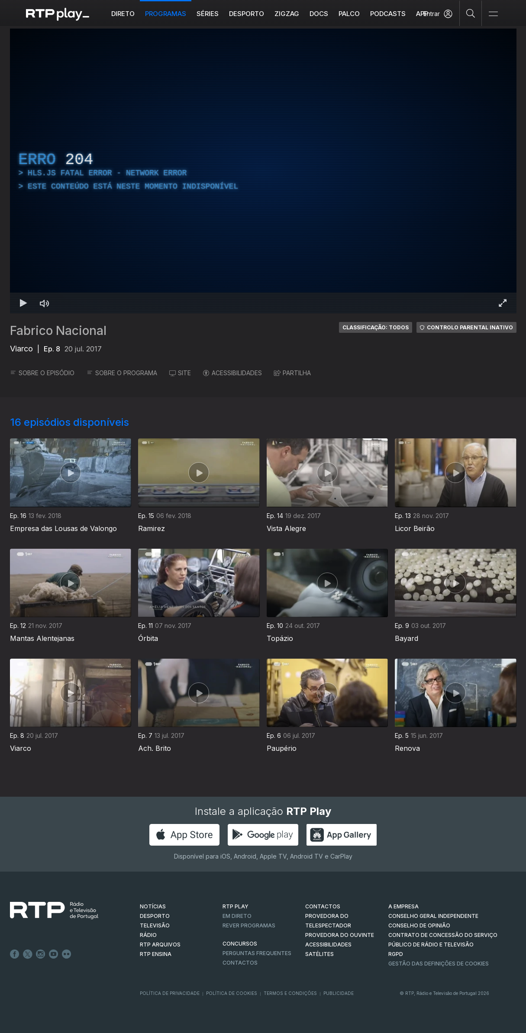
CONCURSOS (240, 943)
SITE (180, 373)
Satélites (319, 954)
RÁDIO (148, 935)
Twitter (27, 954)
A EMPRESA (403, 906)
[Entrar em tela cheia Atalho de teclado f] (502, 303)
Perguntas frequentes (257, 953)
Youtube (53, 954)
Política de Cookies (231, 993)
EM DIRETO (237, 916)
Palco (349, 14)
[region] (263, 171)
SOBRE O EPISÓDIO (42, 373)
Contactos (240, 962)
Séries (208, 14)
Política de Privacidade (170, 993)
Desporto (246, 14)
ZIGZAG (286, 14)
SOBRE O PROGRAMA (122, 373)
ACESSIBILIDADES (232, 373)
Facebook (14, 954)
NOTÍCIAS (153, 906)
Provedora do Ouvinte (339, 935)
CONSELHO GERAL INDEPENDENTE (433, 916)
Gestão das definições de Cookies (438, 963)
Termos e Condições (290, 993)
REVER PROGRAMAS (249, 925)
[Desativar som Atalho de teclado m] (44, 303)
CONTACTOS (322, 906)
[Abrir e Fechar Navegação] (493, 14)
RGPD (395, 954)
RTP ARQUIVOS (160, 944)
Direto (123, 14)
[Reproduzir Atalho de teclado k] (23, 303)
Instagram (40, 954)
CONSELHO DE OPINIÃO (419, 925)
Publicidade (338, 993)
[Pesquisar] (471, 13)
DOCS (319, 14)
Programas (165, 14)
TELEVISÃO (155, 925)
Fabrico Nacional (58, 330)
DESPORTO (155, 916)
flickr (66, 954)
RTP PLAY (235, 906)
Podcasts (388, 14)
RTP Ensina (155, 954)
